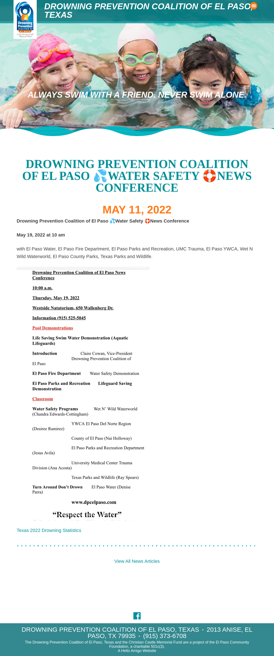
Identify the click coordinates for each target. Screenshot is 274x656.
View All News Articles (137, 561)
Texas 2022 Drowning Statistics (49, 530)
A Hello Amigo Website (137, 651)
